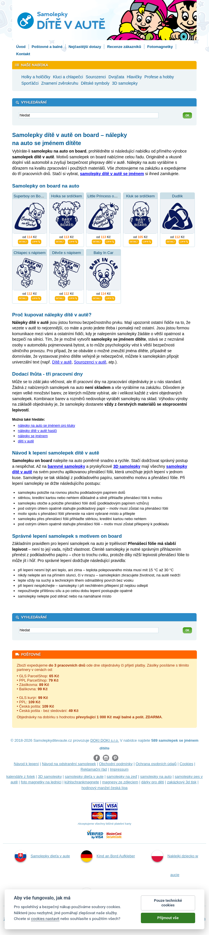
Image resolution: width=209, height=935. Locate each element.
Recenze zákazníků (124, 46)
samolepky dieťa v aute (84, 776)
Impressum (119, 769)
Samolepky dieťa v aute (42, 856)
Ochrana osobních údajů (156, 764)
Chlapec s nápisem (30, 253)
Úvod (21, 46)
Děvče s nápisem (66, 253)
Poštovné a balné (47, 46)
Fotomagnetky (160, 46)
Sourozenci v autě (90, 362)
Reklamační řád (94, 769)
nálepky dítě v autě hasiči (37, 431)
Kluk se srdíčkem (140, 196)
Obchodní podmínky (116, 764)
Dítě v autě (62, 362)
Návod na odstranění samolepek (69, 764)
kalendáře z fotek (20, 776)
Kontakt (23, 54)
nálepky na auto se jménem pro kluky (46, 426)
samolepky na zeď (122, 776)
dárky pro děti (152, 782)
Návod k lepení (26, 764)
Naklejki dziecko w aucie (175, 863)
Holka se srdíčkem (66, 196)
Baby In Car (103, 253)
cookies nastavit (45, 918)
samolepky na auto (156, 776)
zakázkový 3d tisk (182, 782)
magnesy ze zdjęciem (120, 782)
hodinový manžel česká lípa (104, 788)
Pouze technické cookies (168, 902)
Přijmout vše (168, 918)
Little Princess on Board (107, 196)
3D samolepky (50, 776)
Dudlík (177, 196)
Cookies (186, 764)
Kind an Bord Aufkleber (108, 856)
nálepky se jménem (33, 436)
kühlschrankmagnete (81, 782)
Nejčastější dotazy (84, 46)
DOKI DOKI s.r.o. (104, 740)
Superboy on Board (30, 196)
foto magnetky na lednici (41, 782)
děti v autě (26, 441)
